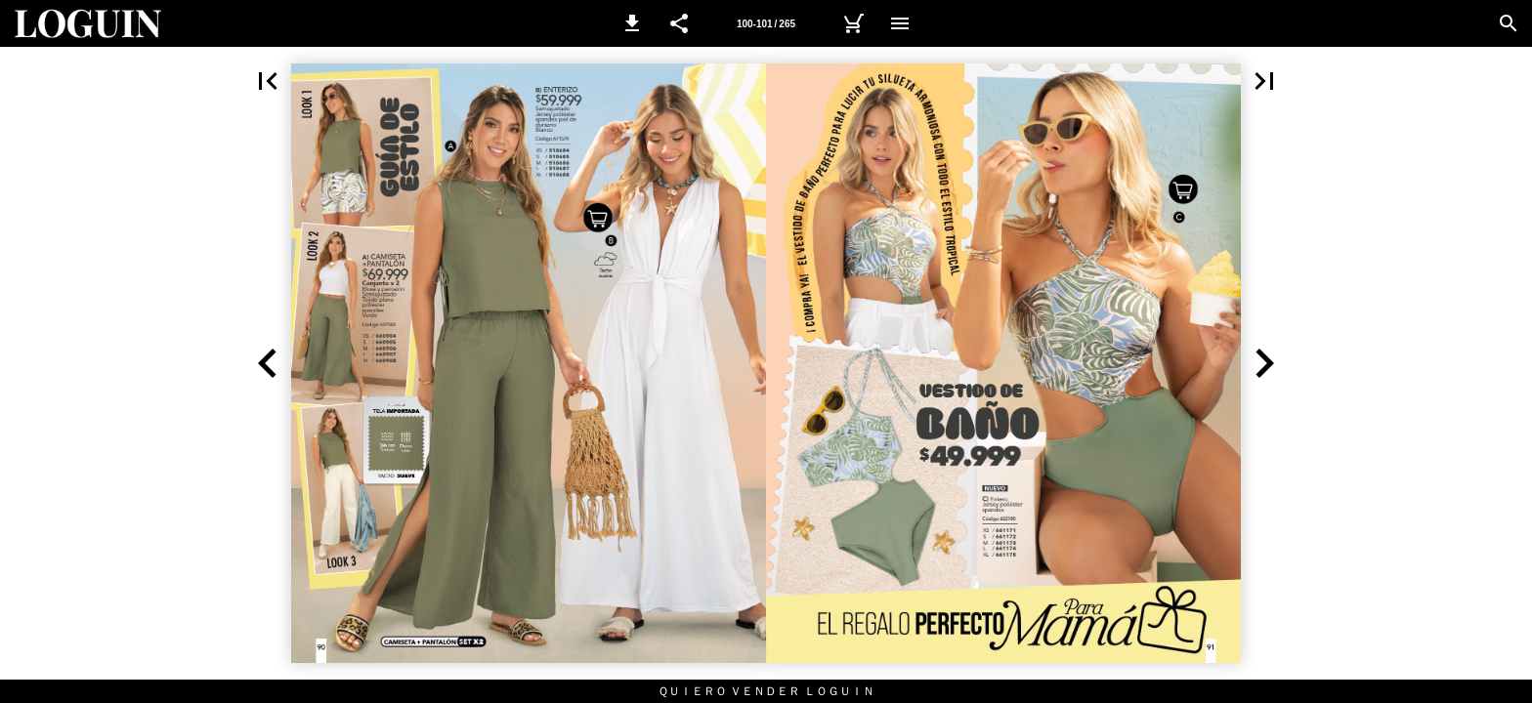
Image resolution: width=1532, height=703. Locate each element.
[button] (632, 23)
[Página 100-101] (766, 23)
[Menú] (899, 23)
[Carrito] (853, 23)
